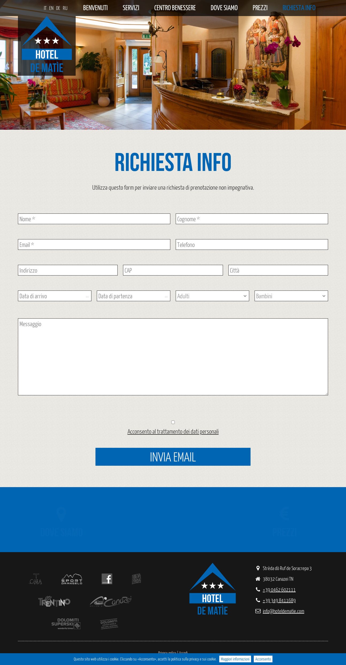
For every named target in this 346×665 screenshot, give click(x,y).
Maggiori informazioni (235, 659)
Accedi (183, 653)
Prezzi (260, 8)
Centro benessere (175, 8)
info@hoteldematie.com (279, 611)
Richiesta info (299, 8)
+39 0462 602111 (275, 589)
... (87, 296)
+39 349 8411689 (275, 600)
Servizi (131, 8)
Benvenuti (95, 8)
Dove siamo (224, 8)
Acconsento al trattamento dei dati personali (173, 431)
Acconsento (263, 659)
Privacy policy (167, 653)
